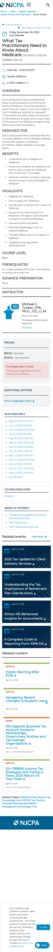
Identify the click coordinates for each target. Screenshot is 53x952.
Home (3, 11)
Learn (12, 11)
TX (27, 83)
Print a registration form (17, 401)
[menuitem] (12, 833)
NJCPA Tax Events (33, 800)
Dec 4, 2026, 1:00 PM (20, 464)
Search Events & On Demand (15, 14)
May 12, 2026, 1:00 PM (21, 421)
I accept (43, 927)
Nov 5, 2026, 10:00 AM (21, 455)
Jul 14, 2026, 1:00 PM (20, 434)
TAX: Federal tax (18, 522)
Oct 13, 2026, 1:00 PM (20, 451)
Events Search (12, 24)
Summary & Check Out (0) (34, 27)
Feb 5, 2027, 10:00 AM (21, 472)
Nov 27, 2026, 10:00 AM (21, 460)
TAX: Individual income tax (23, 527)
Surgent (9, 496)
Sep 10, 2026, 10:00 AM (21, 442)
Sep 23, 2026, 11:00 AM (21, 447)
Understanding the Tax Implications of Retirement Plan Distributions (25, 589)
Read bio (27, 327)
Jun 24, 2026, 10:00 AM (21, 429)
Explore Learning (27, 11)
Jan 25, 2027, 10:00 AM (21, 468)
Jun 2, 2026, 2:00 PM (20, 425)
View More (38, 536)
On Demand (16, 477)
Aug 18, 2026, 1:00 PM (21, 438)
